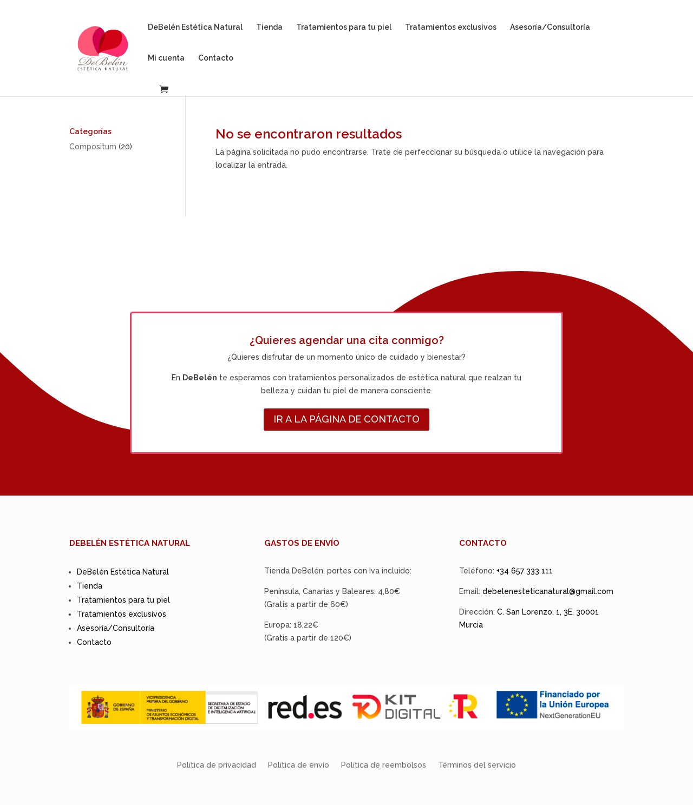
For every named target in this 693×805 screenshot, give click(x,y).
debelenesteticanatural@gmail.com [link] (547, 591)
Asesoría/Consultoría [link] (550, 27)
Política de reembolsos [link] (383, 765)
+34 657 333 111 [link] (524, 570)
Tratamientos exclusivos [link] (450, 27)
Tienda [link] (269, 27)
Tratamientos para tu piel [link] (343, 27)
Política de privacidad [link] (216, 765)
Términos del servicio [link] (477, 765)
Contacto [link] (215, 58)
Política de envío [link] (298, 765)
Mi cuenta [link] (166, 58)
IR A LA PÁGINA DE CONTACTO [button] (346, 419)
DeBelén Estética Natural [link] (195, 27)
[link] (117, 47)
